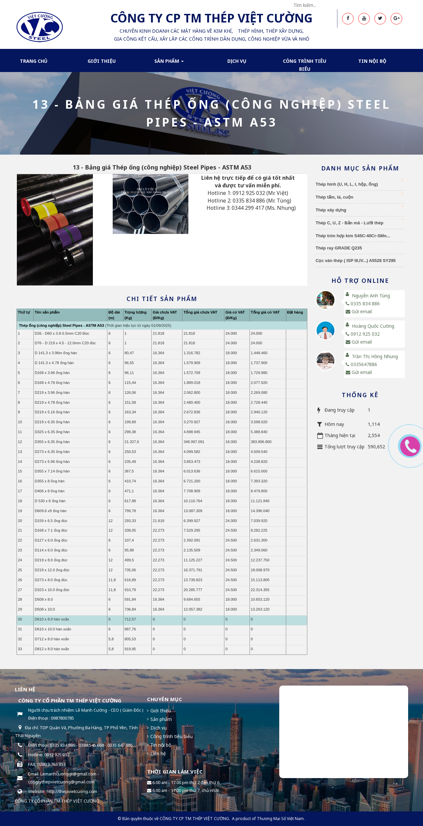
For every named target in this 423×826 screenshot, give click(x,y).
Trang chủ (34, 61)
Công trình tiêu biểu (304, 65)
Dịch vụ (158, 728)
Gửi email (359, 311)
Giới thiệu (102, 61)
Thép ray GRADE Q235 (339, 247)
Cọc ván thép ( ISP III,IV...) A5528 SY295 (356, 260)
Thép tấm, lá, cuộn (359, 196)
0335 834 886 (363, 303)
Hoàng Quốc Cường (373, 326)
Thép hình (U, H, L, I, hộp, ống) (359, 183)
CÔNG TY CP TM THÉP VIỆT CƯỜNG (194, 818)
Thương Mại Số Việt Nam (280, 818)
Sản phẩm (169, 63)
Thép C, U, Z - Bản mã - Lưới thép (359, 221)
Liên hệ (158, 753)
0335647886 (361, 364)
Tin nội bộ (372, 61)
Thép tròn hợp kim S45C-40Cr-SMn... (353, 235)
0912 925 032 (363, 334)
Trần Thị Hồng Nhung (375, 356)
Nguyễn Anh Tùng (371, 295)
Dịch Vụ (237, 61)
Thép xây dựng (359, 209)
